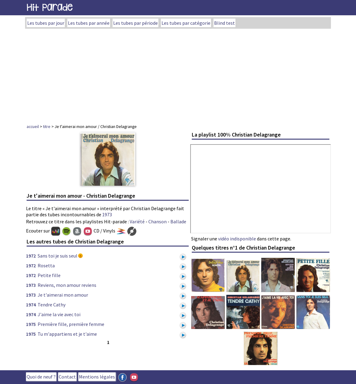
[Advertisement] (178, 74)
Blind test (224, 23)
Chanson (157, 221)
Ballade (178, 221)
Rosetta (46, 265)
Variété (137, 221)
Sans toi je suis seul (57, 256)
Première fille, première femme (71, 324)
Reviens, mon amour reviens (67, 285)
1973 (107, 214)
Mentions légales (97, 377)
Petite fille (49, 275)
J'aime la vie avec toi (59, 314)
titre (46, 126)
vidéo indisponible (237, 239)
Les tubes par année (88, 23)
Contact (67, 377)
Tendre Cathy (51, 305)
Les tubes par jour (45, 23)
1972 (31, 256)
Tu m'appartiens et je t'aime (67, 334)
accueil (33, 126)
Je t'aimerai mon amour (63, 295)
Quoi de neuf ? (41, 377)
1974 (31, 305)
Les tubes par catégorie (185, 23)
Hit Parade (49, 7)
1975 (31, 324)
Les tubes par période (135, 23)
